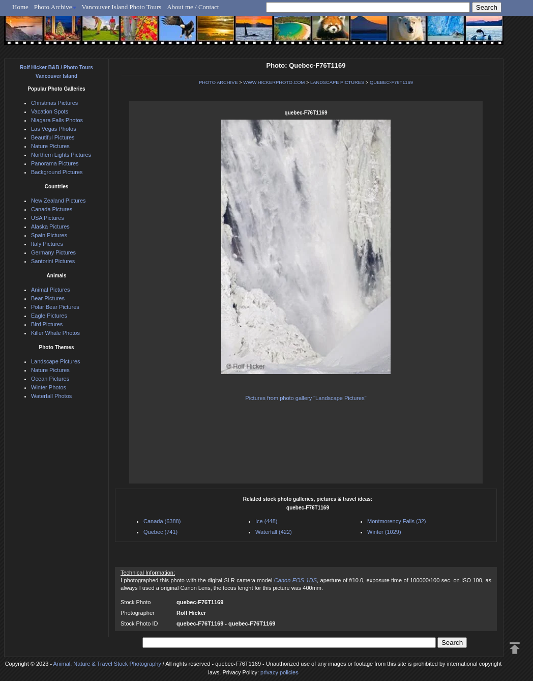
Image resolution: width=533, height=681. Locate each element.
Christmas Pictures (54, 103)
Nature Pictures (50, 146)
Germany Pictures (53, 252)
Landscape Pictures (55, 361)
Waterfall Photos (51, 396)
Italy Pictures (47, 244)
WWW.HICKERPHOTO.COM (274, 82)
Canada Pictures (51, 209)
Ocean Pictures (50, 379)
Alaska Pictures (50, 226)
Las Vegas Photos (53, 129)
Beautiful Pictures (53, 137)
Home (20, 7)
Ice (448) (266, 521)
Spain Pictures (49, 235)
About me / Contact (193, 7)
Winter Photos (48, 387)
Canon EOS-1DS (295, 580)
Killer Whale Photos (55, 333)
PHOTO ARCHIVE (218, 82)
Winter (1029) (384, 532)
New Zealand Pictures (58, 200)
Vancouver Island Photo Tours (122, 7)
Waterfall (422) (273, 532)
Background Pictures (57, 172)
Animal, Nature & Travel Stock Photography (107, 664)
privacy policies (279, 672)
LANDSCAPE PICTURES (337, 82)
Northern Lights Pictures (61, 155)
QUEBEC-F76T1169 (391, 82)
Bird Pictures (47, 324)
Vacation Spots (49, 111)
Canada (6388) (162, 521)
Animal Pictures (50, 290)
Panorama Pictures (55, 163)
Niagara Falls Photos (57, 120)
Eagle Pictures (49, 316)
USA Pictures (47, 218)
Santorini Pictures (53, 261)
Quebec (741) (160, 532)
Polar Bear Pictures (55, 307)
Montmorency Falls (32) (396, 521)
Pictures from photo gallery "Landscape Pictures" (305, 398)
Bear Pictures (48, 298)
